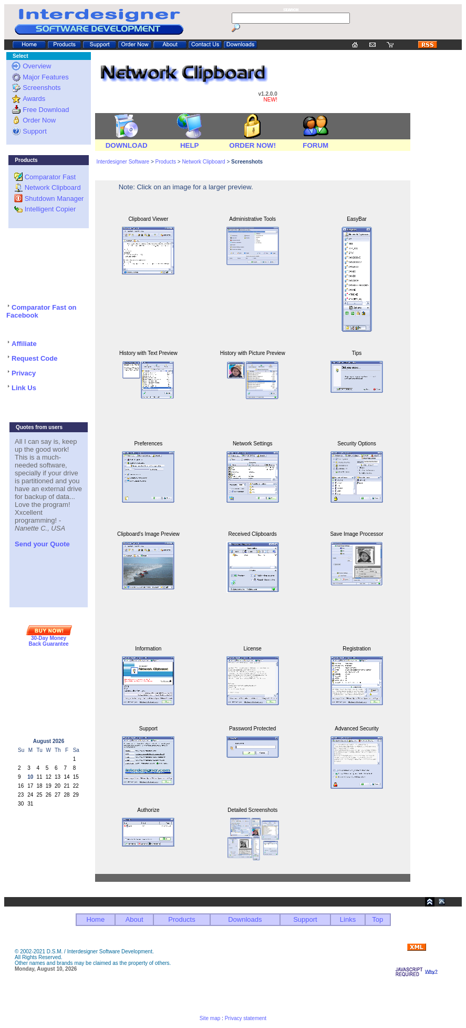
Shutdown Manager (54, 198)
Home (95, 919)
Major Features (45, 77)
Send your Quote (42, 544)
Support (35, 131)
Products (167, 162)
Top (377, 919)
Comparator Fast (50, 177)
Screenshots (41, 87)
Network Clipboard (53, 187)
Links (348, 919)
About (134, 919)
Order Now (39, 120)
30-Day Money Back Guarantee (48, 641)
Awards (34, 99)
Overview (37, 66)
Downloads (245, 919)
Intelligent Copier (50, 209)
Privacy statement (245, 1018)
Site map (210, 1018)
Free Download (46, 110)
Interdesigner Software (122, 162)
